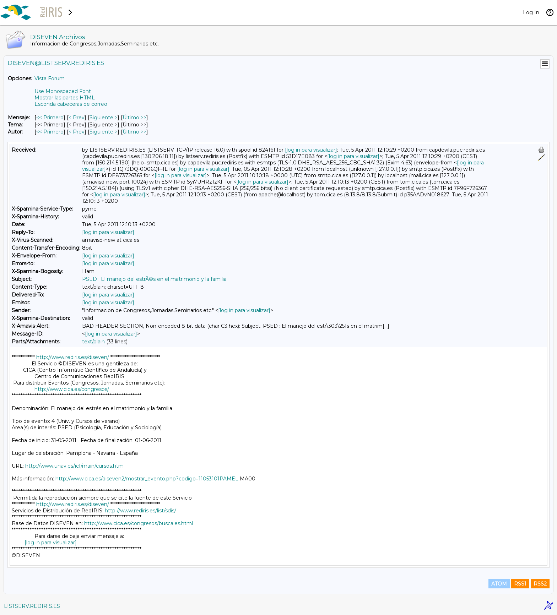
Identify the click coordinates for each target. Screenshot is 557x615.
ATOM (499, 584)
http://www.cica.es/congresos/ (71, 389)
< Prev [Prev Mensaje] (77, 117)
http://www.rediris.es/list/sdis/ (140, 510)
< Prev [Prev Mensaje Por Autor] (77, 132)
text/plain (93, 341)
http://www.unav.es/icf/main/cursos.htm (74, 466)
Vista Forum (49, 78)
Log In (531, 12)
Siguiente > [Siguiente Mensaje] (104, 117)
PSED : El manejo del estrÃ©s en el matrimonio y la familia (154, 279)
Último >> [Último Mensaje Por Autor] (134, 132)
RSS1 (520, 584)
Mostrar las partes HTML (64, 97)
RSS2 (540, 584)
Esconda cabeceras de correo (70, 104)
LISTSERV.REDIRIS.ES (32, 606)
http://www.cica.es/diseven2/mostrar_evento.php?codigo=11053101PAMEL (146, 478)
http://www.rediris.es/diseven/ (72, 357)
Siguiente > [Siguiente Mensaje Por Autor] (104, 132)
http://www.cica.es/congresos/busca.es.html (138, 523)
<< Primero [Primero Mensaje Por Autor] (50, 132)
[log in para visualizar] (311, 150)
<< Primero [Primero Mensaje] (50, 117)
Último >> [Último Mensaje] (134, 117)
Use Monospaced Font (62, 91)
